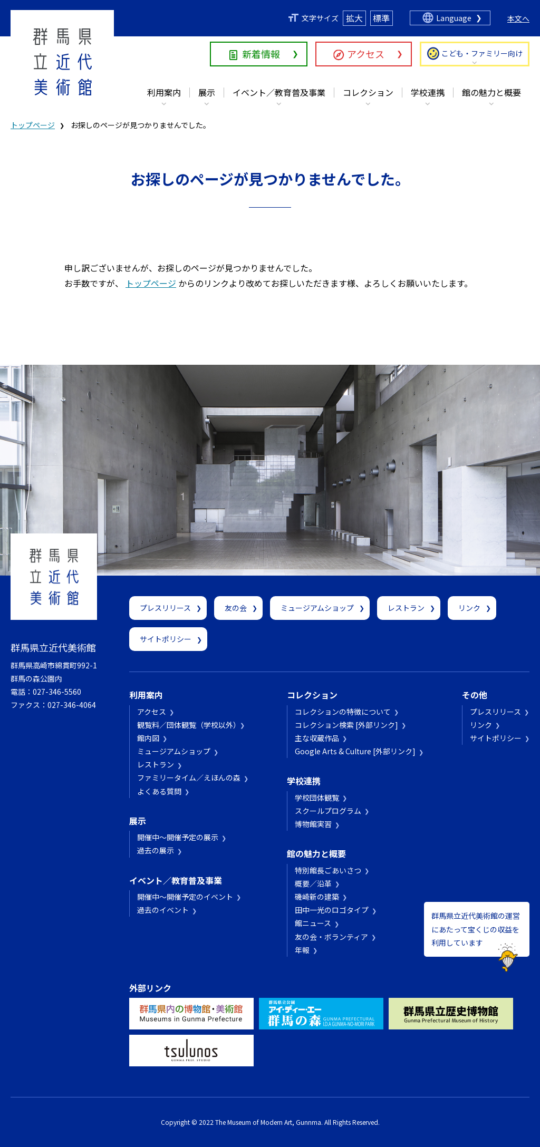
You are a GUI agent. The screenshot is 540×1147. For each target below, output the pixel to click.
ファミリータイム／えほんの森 (188, 777)
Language (453, 18)
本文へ (518, 18)
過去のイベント (163, 910)
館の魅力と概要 (491, 92)
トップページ (33, 125)
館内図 (148, 738)
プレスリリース (165, 607)
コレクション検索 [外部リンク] (346, 725)
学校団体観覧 (317, 797)
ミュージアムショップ (317, 607)
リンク (469, 607)
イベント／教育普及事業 (279, 92)
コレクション (368, 92)
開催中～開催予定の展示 (177, 837)
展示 (206, 92)
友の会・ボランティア (331, 936)
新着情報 (261, 54)
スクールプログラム (328, 810)
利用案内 (164, 92)
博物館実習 (313, 824)
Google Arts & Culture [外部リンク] (355, 751)
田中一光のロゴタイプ (332, 910)
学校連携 (428, 92)
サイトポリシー (165, 639)
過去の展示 (155, 850)
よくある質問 (159, 791)
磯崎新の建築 (317, 896)
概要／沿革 (313, 883)
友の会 (236, 607)
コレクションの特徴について (343, 711)
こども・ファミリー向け (482, 53)
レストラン (406, 607)
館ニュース (313, 923)
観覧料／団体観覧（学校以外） (187, 725)
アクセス (365, 54)
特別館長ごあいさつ (328, 870)
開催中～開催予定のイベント (185, 896)
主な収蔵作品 (317, 738)
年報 (302, 950)
